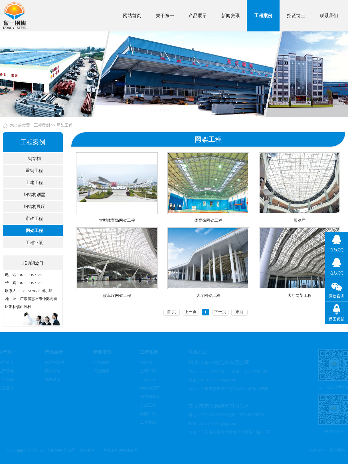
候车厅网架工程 (117, 295)
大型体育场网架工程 (117, 220)
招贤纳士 (296, 15)
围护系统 (52, 379)
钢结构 (33, 158)
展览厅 (299, 220)
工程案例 (263, 15)
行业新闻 (100, 371)
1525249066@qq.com (217, 423)
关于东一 (165, 15)
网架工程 (64, 125)
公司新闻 (100, 362)
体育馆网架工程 (208, 220)
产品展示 (198, 15)
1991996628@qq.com (217, 380)
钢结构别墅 (33, 194)
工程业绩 (33, 242)
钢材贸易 (52, 371)
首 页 (171, 312)
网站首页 (132, 15)
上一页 (191, 312)
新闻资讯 (230, 15)
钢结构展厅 (33, 206)
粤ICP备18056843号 (121, 449)
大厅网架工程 (208, 295)
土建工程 (33, 182)
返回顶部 (337, 319)
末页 (239, 312)
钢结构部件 (54, 362)
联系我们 (329, 15)
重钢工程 (33, 170)
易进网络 (337, 449)
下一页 (220, 312)
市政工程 (33, 218)
